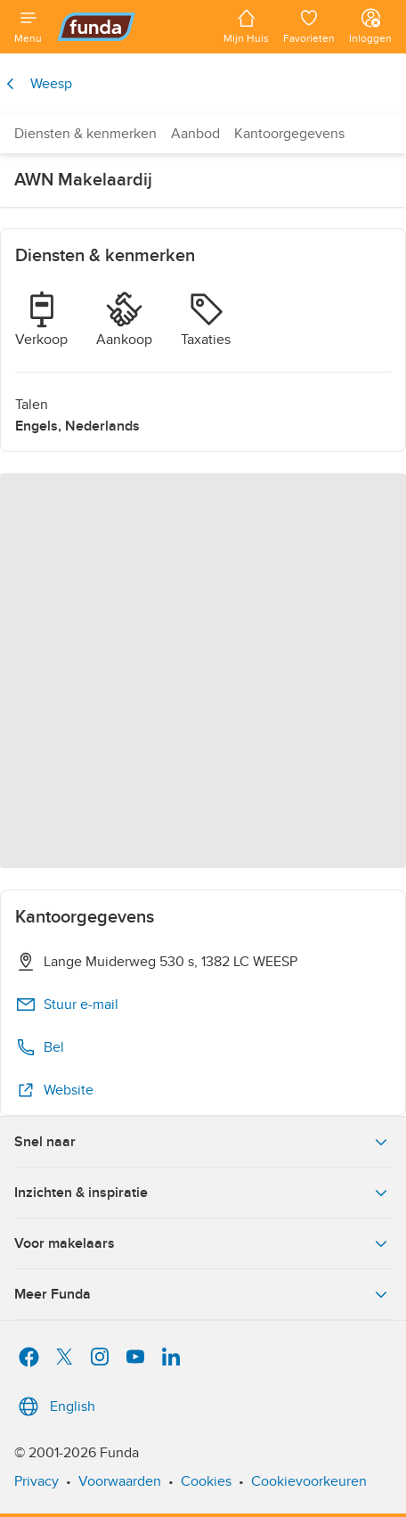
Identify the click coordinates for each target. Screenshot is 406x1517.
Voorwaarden (119, 1481)
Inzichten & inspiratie (203, 1192)
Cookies (206, 1481)
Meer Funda (203, 1294)
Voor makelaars (203, 1243)
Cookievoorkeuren (309, 1481)
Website (54, 1090)
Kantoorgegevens (289, 134)
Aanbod (195, 134)
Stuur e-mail (66, 1004)
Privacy (36, 1481)
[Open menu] (28, 27)
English (54, 1406)
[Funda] (133, 27)
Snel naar (203, 1141)
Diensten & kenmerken (85, 134)
